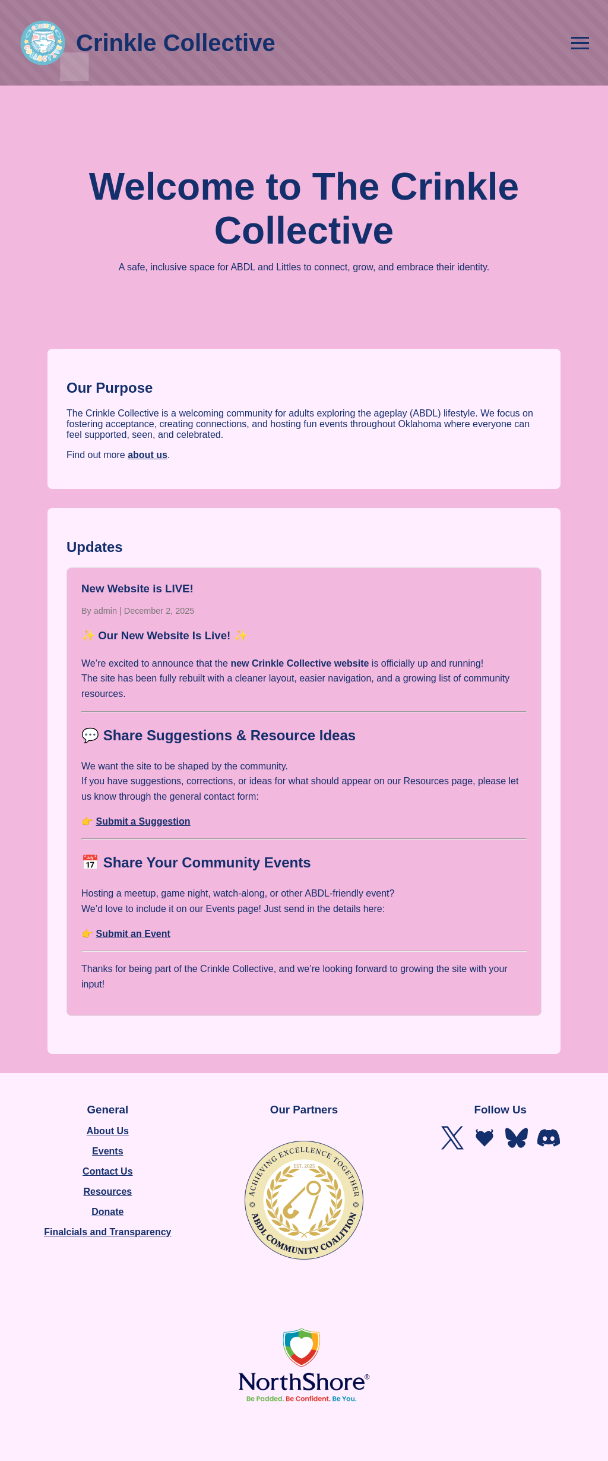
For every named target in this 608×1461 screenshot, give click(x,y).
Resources (107, 1192)
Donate (107, 1212)
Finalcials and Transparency (107, 1232)
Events (107, 1151)
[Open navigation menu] (580, 43)
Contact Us (107, 1171)
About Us (108, 1131)
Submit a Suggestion (143, 821)
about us (147, 455)
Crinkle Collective (147, 43)
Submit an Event (133, 934)
